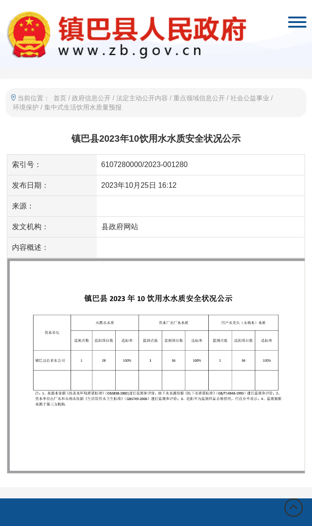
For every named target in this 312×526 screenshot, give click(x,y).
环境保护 (26, 107)
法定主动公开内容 (142, 98)
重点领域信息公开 (199, 98)
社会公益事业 (249, 98)
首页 (59, 98)
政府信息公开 (91, 98)
